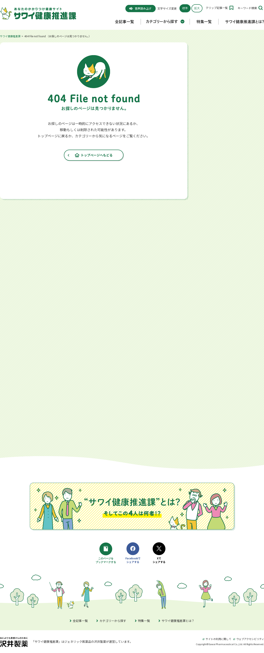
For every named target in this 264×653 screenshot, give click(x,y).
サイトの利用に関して (217, 639)
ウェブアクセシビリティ (248, 639)
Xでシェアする (159, 553)
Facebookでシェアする (132, 553)
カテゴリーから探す (111, 621)
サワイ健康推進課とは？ (176, 621)
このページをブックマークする (106, 553)
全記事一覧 (79, 621)
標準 (185, 8)
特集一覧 (142, 621)
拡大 (197, 8)
